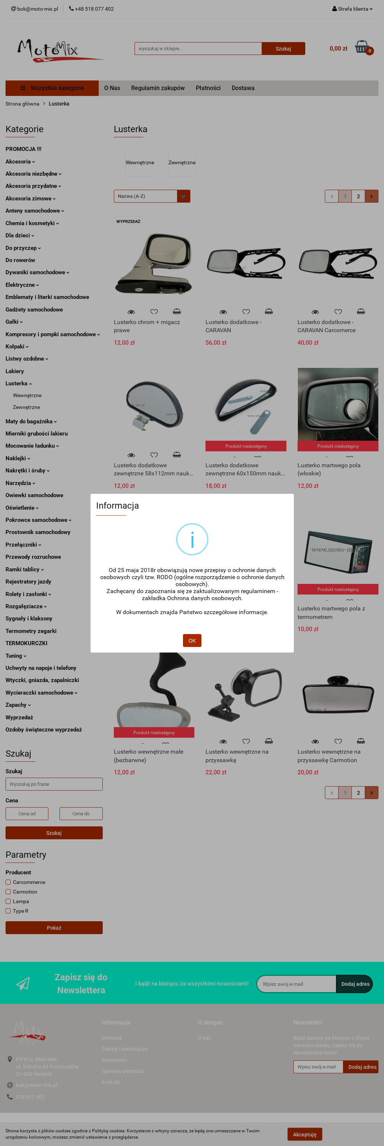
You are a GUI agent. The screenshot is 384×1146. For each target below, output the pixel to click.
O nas (204, 1038)
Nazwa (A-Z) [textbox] (131, 196)
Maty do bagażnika (31, 421)
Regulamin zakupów (158, 88)
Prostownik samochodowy (38, 532)
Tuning (16, 656)
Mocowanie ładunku (32, 446)
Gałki (14, 322)
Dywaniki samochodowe (37, 272)
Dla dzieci (20, 235)
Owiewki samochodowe (34, 495)
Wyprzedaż (19, 717)
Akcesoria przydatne (33, 186)
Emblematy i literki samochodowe (47, 297)
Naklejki (18, 458)
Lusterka (19, 383)
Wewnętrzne (27, 395)
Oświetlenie (22, 508)
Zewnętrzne (26, 407)
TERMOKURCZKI (26, 643)
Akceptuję (305, 1134)
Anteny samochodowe (35, 210)
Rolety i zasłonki (28, 594)
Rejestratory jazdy (28, 581)
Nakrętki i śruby (28, 470)
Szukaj (54, 833)
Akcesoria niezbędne (34, 174)
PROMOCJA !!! (23, 149)
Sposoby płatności (123, 1071)
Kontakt (111, 1082)
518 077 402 (30, 1097)
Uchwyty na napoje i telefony (41, 668)
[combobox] (152, 196)
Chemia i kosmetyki (32, 223)
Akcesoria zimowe (31, 198)
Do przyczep (23, 248)
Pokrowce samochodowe (39, 520)
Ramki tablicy (25, 569)
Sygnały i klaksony (29, 618)
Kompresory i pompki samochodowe (53, 334)
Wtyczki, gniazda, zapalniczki (42, 680)
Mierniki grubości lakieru (37, 433)
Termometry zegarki (31, 631)
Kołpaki (17, 346)
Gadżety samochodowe (34, 309)
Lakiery (15, 371)
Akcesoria (20, 161)
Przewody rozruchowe (33, 557)
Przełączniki (23, 544)
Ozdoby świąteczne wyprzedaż (44, 729)
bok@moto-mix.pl (37, 1085)
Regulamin (114, 1060)
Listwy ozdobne (27, 358)
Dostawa (243, 88)
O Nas (112, 88)
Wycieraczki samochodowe (42, 692)
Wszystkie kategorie (52, 88)
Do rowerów (20, 260)
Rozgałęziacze (26, 606)
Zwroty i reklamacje (124, 1049)
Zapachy (18, 705)
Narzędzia (20, 483)
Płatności (208, 88)
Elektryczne (22, 285)
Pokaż (54, 928)
